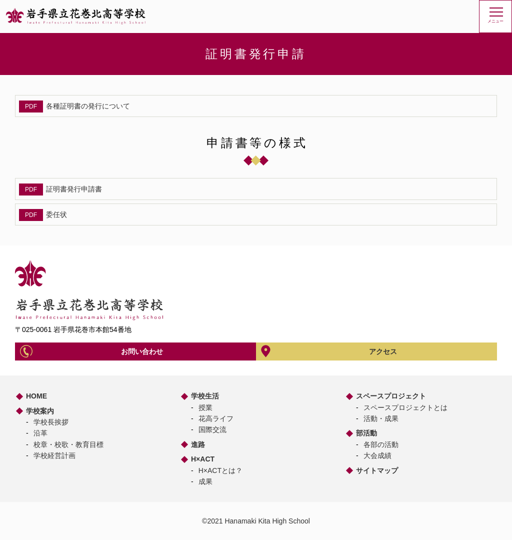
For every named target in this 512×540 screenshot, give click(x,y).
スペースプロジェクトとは (406, 408)
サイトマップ (377, 470)
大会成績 (378, 456)
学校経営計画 (55, 456)
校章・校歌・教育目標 (69, 444)
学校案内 (40, 411)
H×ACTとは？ (220, 470)
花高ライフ (216, 418)
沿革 (41, 433)
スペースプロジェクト (391, 396)
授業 (205, 408)
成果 (205, 482)
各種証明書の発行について (88, 106)
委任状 (56, 214)
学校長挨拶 (51, 422)
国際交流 (212, 430)
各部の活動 (381, 444)
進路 (198, 444)
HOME (36, 396)
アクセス (383, 352)
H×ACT (202, 459)
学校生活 (205, 396)
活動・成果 (381, 418)
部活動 (366, 433)
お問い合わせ (142, 352)
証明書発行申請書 (74, 189)
